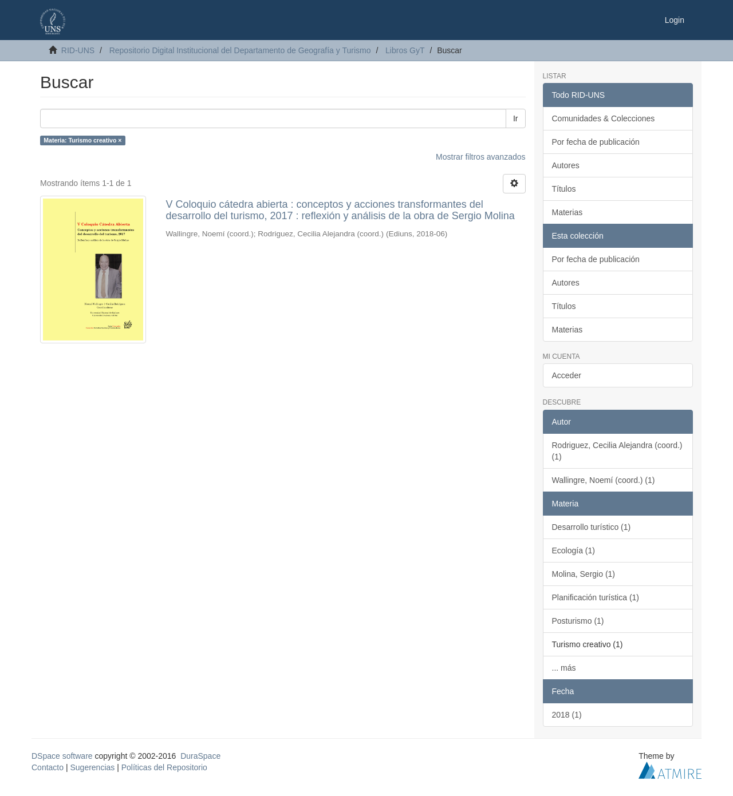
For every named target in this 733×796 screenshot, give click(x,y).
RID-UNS (77, 50)
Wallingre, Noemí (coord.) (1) (603, 480)
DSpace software (62, 756)
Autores (566, 165)
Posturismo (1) (578, 620)
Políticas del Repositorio (164, 767)
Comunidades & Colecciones (603, 118)
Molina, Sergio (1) (584, 574)
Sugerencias (92, 767)
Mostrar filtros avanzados (480, 156)
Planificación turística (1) (596, 597)
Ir (515, 118)
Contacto (47, 767)
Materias (567, 212)
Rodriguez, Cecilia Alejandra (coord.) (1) (617, 451)
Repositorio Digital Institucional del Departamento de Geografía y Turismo (240, 50)
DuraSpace (200, 756)
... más (564, 667)
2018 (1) (567, 714)
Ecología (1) (573, 550)
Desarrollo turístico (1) (591, 527)
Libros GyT (404, 50)
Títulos (564, 188)
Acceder (566, 375)
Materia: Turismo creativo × (82, 140)
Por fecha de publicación (596, 141)
